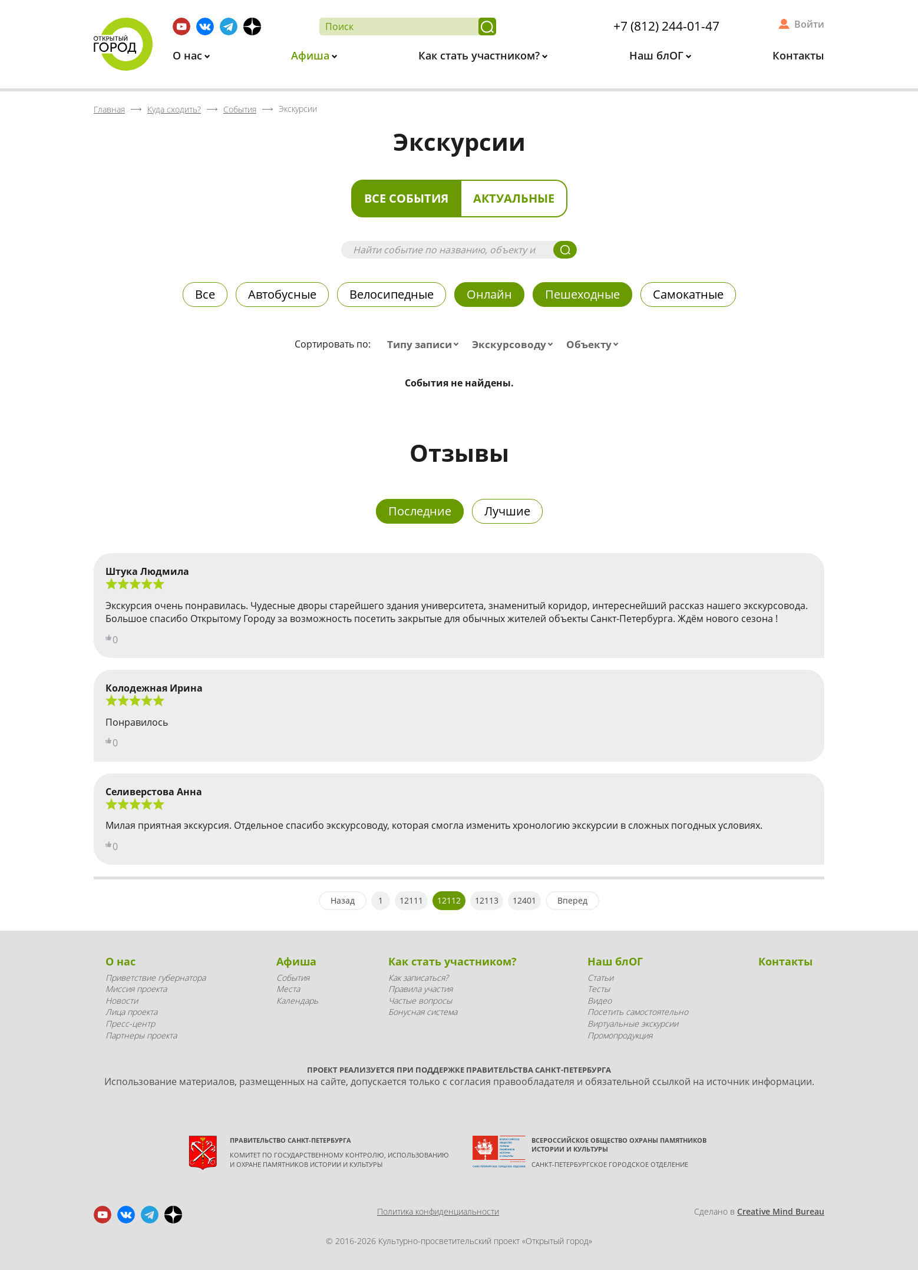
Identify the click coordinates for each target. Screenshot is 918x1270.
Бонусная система (422, 1011)
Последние (419, 511)
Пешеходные (582, 294)
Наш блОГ (657, 55)
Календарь (297, 1000)
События (292, 977)
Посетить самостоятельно (637, 1011)
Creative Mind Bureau (780, 1211)
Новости (121, 1000)
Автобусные (282, 294)
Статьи (600, 977)
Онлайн (489, 294)
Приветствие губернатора (155, 977)
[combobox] (425, 344)
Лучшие (507, 511)
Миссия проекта (136, 988)
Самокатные (688, 294)
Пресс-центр (130, 1023)
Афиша (311, 55)
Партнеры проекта (141, 1035)
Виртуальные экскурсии (632, 1023)
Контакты (798, 55)
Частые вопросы (420, 1000)
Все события (406, 198)
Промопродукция (619, 1035)
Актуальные (513, 198)
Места (288, 988)
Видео (599, 1000)
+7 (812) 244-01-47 (666, 26)
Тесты (598, 988)
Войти (809, 24)
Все (205, 294)
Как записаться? (418, 977)
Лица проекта (131, 1011)
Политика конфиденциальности (438, 1211)
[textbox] (425, 344)
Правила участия (420, 988)
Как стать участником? (480, 55)
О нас (189, 55)
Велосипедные (391, 294)
